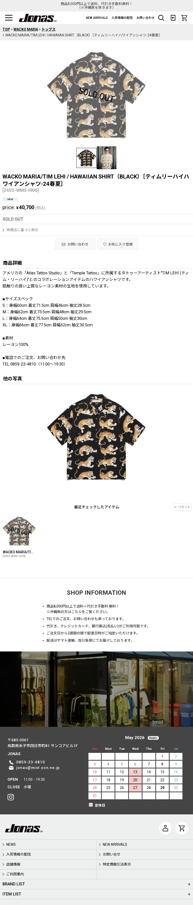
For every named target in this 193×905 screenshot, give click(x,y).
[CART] (184, 18)
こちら (76, 612)
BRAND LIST (14, 884)
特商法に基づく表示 (20, 230)
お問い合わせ (145, 18)
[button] (9, 18)
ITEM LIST (12, 894)
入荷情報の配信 (122, 18)
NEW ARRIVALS (97, 18)
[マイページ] (165, 828)
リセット (182, 507)
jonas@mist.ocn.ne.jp (38, 767)
